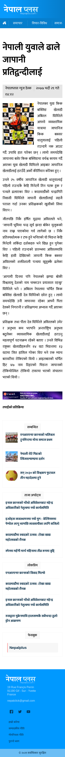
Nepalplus (18, 648)
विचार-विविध (39, 23)
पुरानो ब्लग (14, 741)
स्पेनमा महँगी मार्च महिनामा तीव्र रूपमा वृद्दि (30, 551)
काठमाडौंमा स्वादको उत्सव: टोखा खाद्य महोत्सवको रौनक (28, 537)
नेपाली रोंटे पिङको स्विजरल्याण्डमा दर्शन (32, 456)
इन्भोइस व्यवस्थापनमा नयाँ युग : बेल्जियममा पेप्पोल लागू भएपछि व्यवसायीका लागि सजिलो (32, 521)
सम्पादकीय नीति (16, 728)
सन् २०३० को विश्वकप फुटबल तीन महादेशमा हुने (37, 475)
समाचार (17, 23)
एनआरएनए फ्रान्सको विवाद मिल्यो (25, 573)
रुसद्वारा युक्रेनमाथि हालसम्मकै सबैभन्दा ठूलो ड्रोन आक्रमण (31, 618)
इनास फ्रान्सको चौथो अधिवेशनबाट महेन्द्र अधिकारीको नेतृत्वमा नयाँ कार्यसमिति (29, 505)
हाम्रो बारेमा (14, 722)
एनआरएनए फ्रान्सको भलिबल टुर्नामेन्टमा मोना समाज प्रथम (37, 437)
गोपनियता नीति (16, 735)
